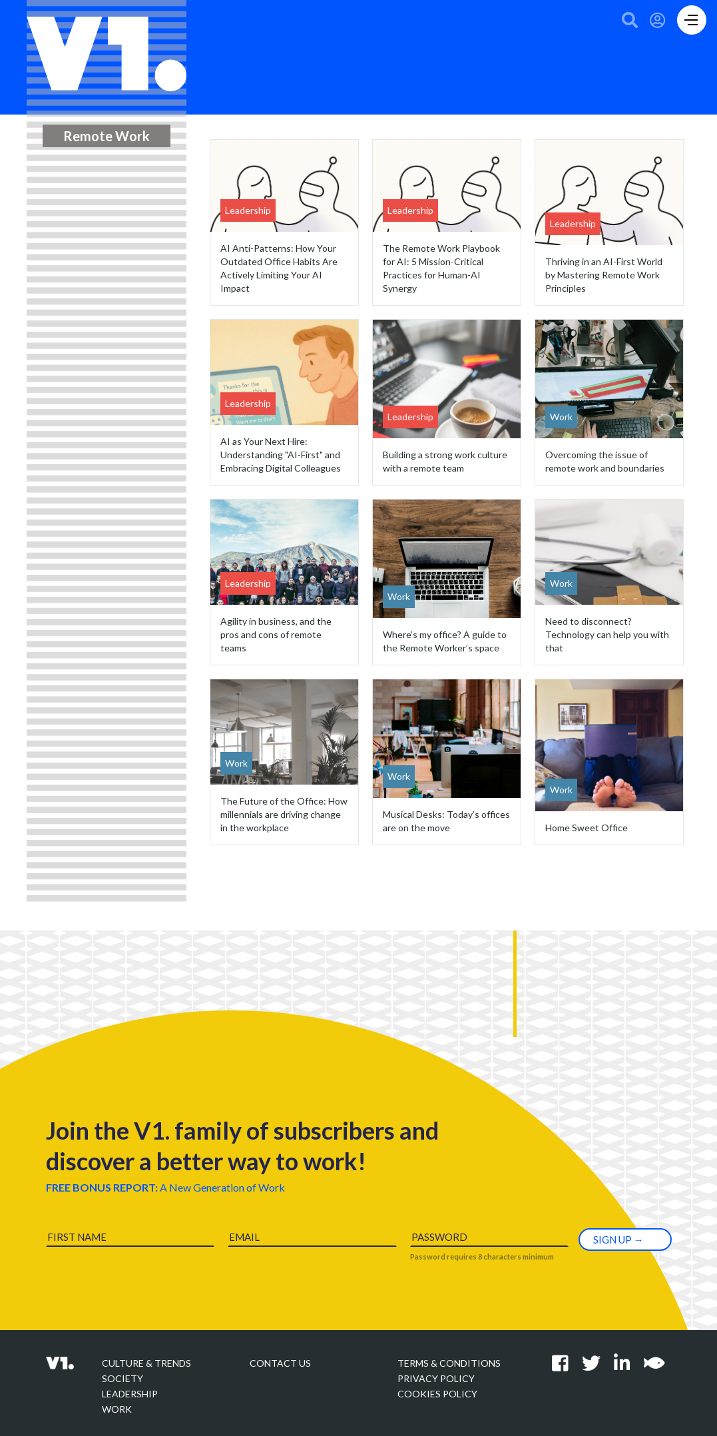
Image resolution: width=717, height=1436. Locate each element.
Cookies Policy (437, 1393)
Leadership (130, 1393)
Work (117, 1409)
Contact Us (280, 1363)
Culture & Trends (146, 1363)
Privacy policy (436, 1378)
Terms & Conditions (449, 1363)
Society (122, 1378)
